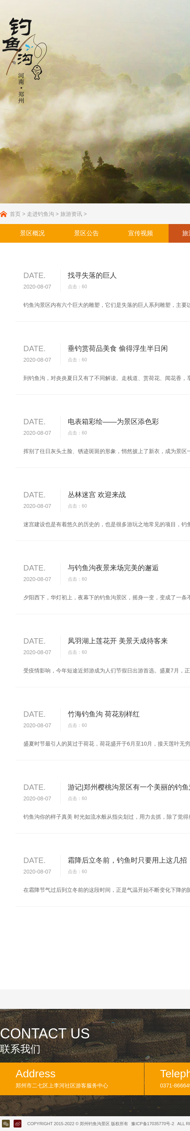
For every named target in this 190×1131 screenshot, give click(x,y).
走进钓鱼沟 (40, 214)
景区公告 (86, 233)
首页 (15, 214)
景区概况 (32, 233)
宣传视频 (140, 233)
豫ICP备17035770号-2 (152, 1123)
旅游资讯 (71, 214)
